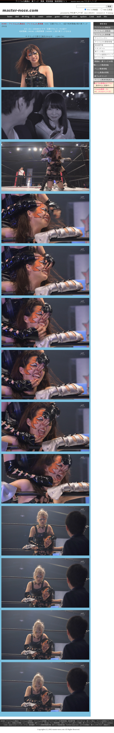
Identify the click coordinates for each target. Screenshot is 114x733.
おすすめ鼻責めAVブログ (103, 83)
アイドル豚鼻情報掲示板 (103, 80)
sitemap (110, 13)
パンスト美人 (100, 58)
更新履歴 (31, 725)
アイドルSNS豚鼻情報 (103, 42)
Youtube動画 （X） (102, 89)
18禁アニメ (64, 723)
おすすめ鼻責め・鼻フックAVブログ (91, 725)
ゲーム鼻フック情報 (75, 723)
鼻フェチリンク (100, 76)
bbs (105, 17)
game (57, 17)
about (74, 17)
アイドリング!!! (101, 38)
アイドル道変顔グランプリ (103, 55)
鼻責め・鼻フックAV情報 (103, 61)
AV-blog (25, 17)
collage (66, 17)
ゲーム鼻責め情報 (101, 72)
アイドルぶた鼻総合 (17, 24)
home (9, 17)
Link (92, 17)
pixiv (60, 726)
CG (33, 17)
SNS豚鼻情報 (63, 721)
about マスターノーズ (15, 725)
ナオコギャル (100, 48)
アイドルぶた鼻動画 (102, 31)
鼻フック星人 (100, 51)
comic (41, 17)
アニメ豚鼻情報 (100, 69)
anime (49, 17)
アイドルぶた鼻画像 (35, 24)
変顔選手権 (99, 45)
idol (17, 17)
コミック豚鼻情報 (101, 65)
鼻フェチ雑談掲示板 (58, 725)
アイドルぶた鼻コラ (100, 723)
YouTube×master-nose (72, 725)
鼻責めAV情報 (16, 723)
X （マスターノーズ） (104, 91)
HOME (4, 24)
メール (25, 725)
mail (99, 17)
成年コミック (39, 723)
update (83, 17)
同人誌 (47, 723)
